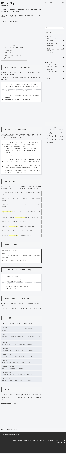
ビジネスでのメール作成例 (9, 52)
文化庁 (14, 434)
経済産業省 (4, 434)
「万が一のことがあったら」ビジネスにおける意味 (13, 47)
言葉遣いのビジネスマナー (7, 403)
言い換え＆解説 (7, 57)
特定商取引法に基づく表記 (33, 440)
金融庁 (11, 434)
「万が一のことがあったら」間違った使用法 (12, 49)
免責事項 (20, 440)
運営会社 (56, 440)
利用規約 (25, 440)
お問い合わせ (62, 440)
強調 (14, 403)
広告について (42, 440)
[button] (63, 27)
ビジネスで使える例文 (8, 50)
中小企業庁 (18, 434)
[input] (54, 28)
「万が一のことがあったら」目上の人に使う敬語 (13, 55)
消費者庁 (8, 434)
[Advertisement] (21, 33)
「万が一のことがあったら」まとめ (10, 58)
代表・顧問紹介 (50, 440)
